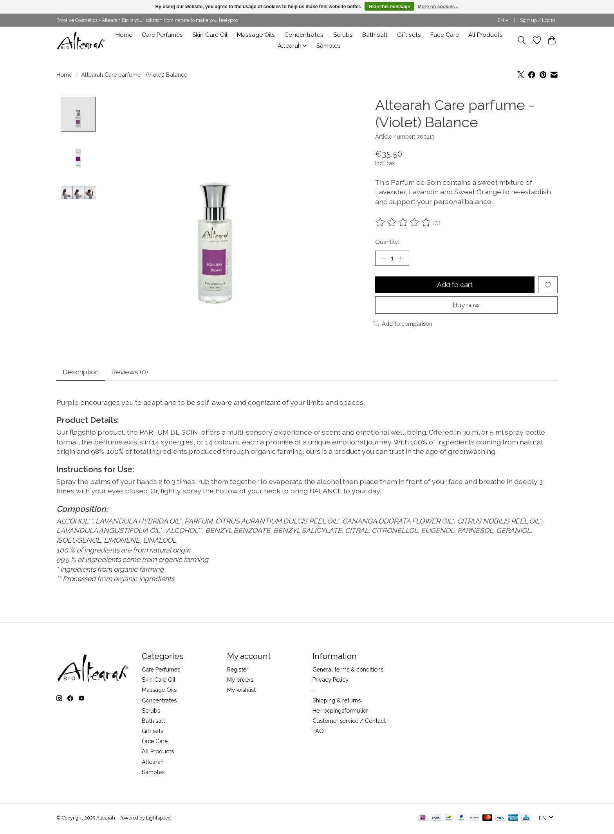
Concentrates (303, 34)
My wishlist (241, 691)
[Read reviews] (403, 222)
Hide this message (389, 6)
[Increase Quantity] (400, 258)
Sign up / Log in (537, 20)
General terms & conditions (347, 671)
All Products (485, 34)
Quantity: (387, 241)
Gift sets (409, 34)
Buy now (466, 305)
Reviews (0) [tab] (133, 373)
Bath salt (375, 34)
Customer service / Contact (349, 721)
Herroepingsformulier (340, 711)
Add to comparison (402, 324)
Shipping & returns (336, 701)
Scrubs (343, 34)
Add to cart (455, 285)
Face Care (444, 34)
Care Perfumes (162, 34)
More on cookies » (438, 6)
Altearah (153, 763)
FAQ (318, 732)
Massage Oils (256, 34)
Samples (328, 45)
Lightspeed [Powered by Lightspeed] (158, 819)
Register (237, 671)
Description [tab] (82, 373)
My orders (240, 681)
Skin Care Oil (210, 34)
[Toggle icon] (521, 40)
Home (124, 34)
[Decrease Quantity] (383, 258)
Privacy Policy (330, 681)
